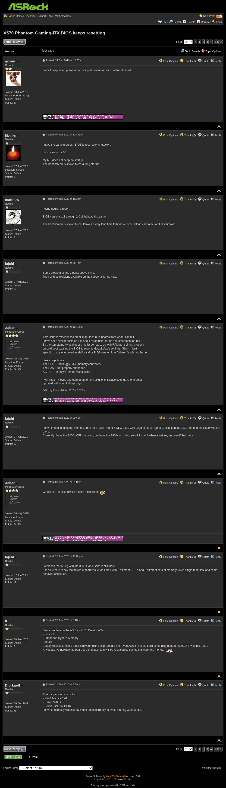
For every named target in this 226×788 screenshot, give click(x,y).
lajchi (11, 264)
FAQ (165, 22)
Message (48, 50)
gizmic (12, 61)
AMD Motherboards (60, 16)
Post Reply (13, 42)
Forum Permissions (212, 768)
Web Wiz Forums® (116, 776)
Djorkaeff (14, 685)
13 (216, 41)
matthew (13, 200)
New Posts (209, 16)
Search (177, 22)
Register (205, 22)
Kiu (9, 621)
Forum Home (15, 16)
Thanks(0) (188, 61)
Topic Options (211, 51)
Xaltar (11, 328)
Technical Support (35, 16)
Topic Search (190, 51)
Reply (217, 61)
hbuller (12, 135)
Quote (205, 61)
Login (219, 22)
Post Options (168, 61)
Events (189, 22)
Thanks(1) (188, 556)
